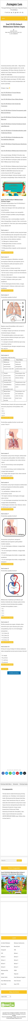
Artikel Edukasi (5, 943)
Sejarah (16, 974)
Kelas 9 (16, 967)
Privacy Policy (11, 1014)
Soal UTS (16, 984)
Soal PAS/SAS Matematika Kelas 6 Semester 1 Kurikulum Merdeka (13, 873)
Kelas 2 (3, 956)
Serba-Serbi (4, 977)
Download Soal (14, 673)
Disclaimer (5, 1014)
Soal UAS (19, 32)
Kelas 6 (15, 32)
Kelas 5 (16, 960)
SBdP (2, 974)
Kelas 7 (16, 963)
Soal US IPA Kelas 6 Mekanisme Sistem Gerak (14, 150)
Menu (14, 18)
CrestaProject (9, 1016)
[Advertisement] (14, 51)
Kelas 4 (3, 960)
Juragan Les (14, 4)
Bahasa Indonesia (19, 943)
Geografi (3, 950)
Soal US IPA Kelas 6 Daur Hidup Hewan (12, 99)
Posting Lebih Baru (6, 784)
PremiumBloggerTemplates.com (14, 1018)
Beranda (15, 784)
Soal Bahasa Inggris (19, 977)
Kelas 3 (16, 956)
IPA (15, 950)
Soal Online (17, 980)
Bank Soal (9, 32)
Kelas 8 (3, 967)
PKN (15, 970)
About (17, 1012)
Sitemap (18, 1014)
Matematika (4, 970)
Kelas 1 (16, 953)
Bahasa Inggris (5, 946)
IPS (2, 953)
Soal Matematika (6, 980)
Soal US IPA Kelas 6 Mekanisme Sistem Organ (14, 25)
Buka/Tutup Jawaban (7, 252)
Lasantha (23, 1016)
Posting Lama (23, 784)
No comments (14, 33)
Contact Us (22, 1012)
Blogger (14, 1015)
